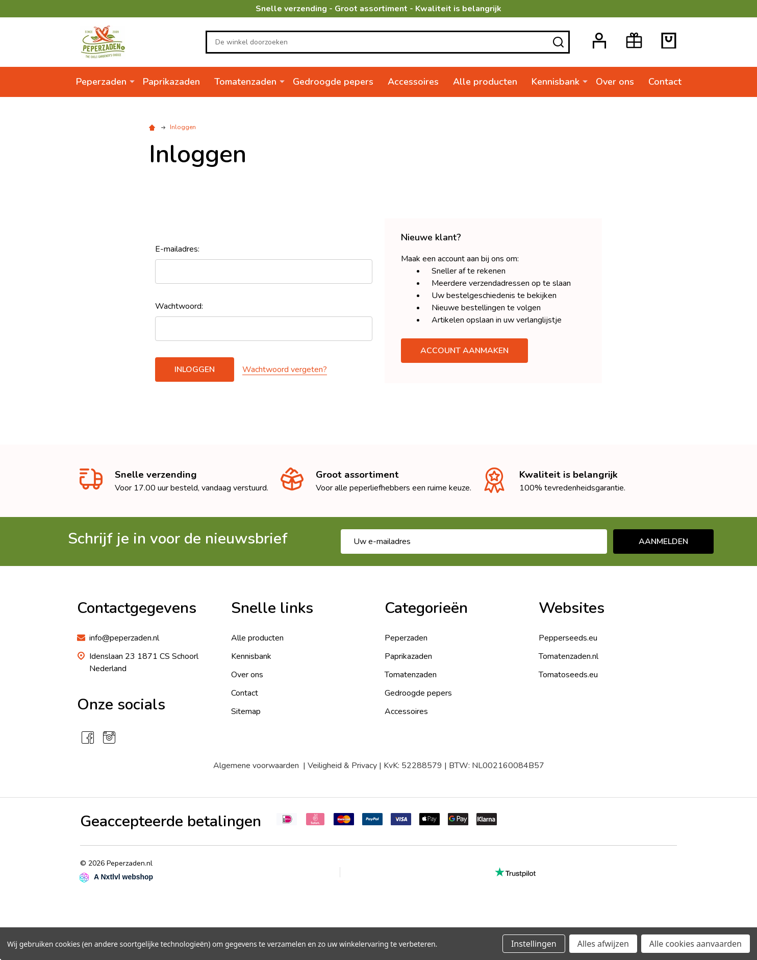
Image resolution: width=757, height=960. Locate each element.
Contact (665, 82)
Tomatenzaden (245, 82)
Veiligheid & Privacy (342, 765)
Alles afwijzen (603, 943)
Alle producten (485, 82)
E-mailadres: (177, 249)
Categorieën (426, 608)
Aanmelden (663, 541)
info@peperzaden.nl (124, 638)
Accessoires (413, 82)
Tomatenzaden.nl (568, 656)
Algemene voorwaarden (256, 765)
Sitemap (246, 711)
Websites (571, 608)
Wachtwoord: (179, 306)
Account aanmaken (464, 350)
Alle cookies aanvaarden (695, 943)
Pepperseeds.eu (568, 638)
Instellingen (534, 943)
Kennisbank (555, 82)
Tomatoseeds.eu (568, 674)
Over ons (615, 82)
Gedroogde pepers (333, 82)
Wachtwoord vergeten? (284, 369)
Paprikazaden (171, 82)
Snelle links (272, 608)
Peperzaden (101, 82)
